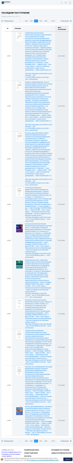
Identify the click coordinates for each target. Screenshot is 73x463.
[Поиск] (62, 3)
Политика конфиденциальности (11, 452)
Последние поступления (60, 450)
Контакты (27, 456)
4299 (31, 21)
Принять (68, 459)
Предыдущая (7, 21)
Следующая (66, 21)
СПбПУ (5, 450)
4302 (45, 21)
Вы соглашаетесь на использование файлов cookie (43, 460)
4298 (26, 21)
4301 (40, 21)
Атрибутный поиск (31, 453)
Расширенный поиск (31, 450)
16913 (53, 21)
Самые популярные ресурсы (61, 453)
